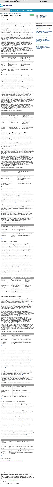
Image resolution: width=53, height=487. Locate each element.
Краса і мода (5, 13)
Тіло (20, 10)
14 (11, 146)
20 (15, 202)
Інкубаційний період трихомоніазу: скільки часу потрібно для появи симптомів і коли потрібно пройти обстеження (43, 28)
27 (10, 259)
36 (1, 345)
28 (17, 266)
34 (17, 322)
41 (8, 380)
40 (22, 374)
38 (30, 360)
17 (14, 165)
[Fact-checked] (31, 15)
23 (25, 220)
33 (19, 315)
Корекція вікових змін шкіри (16, 13)
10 (12, 102)
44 (25, 413)
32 (25, 308)
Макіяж (16, 10)
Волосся (23, 10)
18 (1, 186)
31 (23, 302)
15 (4, 153)
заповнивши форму (12, 481)
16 (30, 159)
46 (12, 427)
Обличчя (12, 10)
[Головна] (6, 6)
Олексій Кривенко (3, 19)
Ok (40, 1)
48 (1, 455)
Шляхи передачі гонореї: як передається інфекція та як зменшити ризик (44, 25)
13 (10, 139)
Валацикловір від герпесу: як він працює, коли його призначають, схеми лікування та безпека (43, 34)
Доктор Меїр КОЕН (43, 16)
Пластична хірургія (29, 10)
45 (22, 420)
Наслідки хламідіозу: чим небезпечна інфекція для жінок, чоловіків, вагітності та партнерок (44, 32)
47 (26, 434)
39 (5, 367)
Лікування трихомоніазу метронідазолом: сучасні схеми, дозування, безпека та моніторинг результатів (43, 44)
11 (16, 108)
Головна (1, 13)
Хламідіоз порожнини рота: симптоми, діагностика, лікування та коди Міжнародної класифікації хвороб (43, 47)
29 (11, 272)
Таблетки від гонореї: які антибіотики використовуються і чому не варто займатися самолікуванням (43, 40)
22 (1, 215)
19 (19, 195)
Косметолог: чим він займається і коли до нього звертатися (12, 460)
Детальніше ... (44, 1)
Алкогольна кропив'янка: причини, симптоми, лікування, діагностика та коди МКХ (43, 37)
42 (1, 398)
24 (1, 238)
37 (1, 354)
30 (1, 293)
